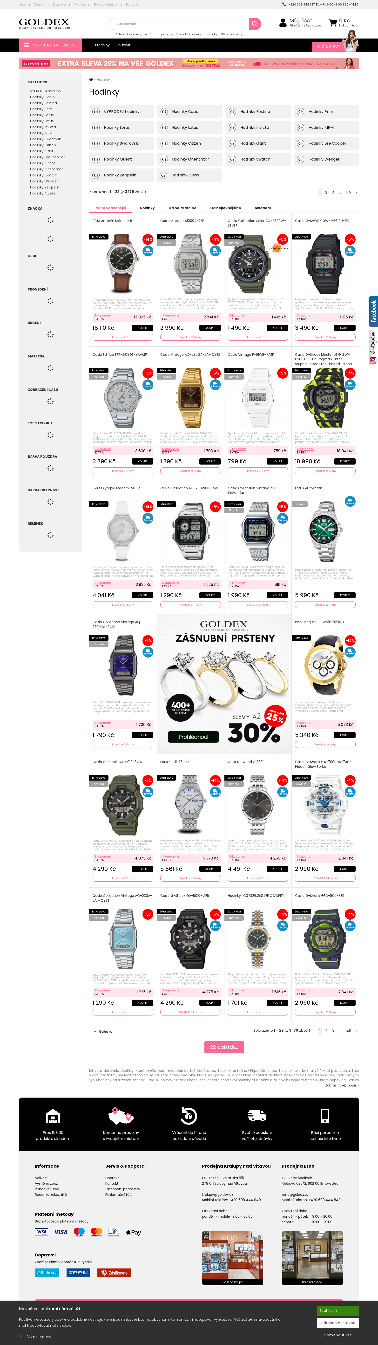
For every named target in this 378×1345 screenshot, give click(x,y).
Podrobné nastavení (338, 1322)
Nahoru (103, 1031)
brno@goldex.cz (295, 1194)
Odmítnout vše (338, 1335)
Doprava (59, 4)
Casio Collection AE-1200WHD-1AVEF (190, 488)
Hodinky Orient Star (46, 169)
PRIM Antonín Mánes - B (112, 221)
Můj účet (301, 21)
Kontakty (132, 4)
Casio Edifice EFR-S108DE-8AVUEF (120, 354)
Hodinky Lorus (42, 115)
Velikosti (123, 45)
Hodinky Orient (42, 163)
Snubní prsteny (161, 34)
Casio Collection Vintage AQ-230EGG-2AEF (117, 624)
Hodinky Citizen (43, 145)
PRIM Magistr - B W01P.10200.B (319, 622)
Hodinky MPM (41, 133)
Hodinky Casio (42, 97)
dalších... (224, 1047)
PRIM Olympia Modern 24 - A (116, 488)
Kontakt (111, 1183)
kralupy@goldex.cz (217, 1194)
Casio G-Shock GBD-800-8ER (319, 895)
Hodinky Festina (43, 103)
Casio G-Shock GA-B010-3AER (117, 762)
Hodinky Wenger (44, 181)
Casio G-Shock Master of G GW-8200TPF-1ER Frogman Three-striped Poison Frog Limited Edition (323, 359)
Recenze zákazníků (51, 1194)
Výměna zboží (47, 1183)
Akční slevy (333, 47)
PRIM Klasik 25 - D (174, 762)
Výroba (79, 4)
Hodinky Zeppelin (44, 187)
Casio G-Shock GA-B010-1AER (184, 895)
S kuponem (102, 315)
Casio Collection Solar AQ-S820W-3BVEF (257, 223)
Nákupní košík (349, 25)
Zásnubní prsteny (189, 34)
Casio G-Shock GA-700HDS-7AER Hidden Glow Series (323, 764)
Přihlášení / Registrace (305, 25)
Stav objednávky (105, 4)
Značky (39, 4)
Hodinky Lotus (42, 121)
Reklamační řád (118, 1194)
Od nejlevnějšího (225, 208)
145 (348, 192)
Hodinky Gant (41, 151)
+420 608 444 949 (245, 1199)
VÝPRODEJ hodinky (45, 91)
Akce (22, 4)
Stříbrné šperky (232, 34)
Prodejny (102, 45)
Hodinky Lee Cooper (47, 157)
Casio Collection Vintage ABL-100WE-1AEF (253, 490)
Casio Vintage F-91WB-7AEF (251, 354)
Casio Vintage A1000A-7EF (182, 221)
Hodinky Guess (43, 193)
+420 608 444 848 (325, 1199)
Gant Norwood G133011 (246, 762)
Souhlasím (329, 1310)
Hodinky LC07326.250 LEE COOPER (256, 895)
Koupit (142, 328)
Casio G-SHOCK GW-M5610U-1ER (322, 221)
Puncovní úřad (47, 1189)
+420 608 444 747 (298, 4)
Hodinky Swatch (43, 175)
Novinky (147, 208)
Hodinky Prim (41, 109)
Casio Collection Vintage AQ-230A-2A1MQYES (122, 898)
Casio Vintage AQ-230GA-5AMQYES (190, 354)
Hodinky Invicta (43, 127)
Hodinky (211, 34)
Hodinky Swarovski (45, 139)
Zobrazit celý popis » (342, 1085)
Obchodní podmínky (122, 1189)
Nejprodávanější (110, 208)
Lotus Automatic (309, 488)
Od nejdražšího (182, 208)
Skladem (263, 208)
